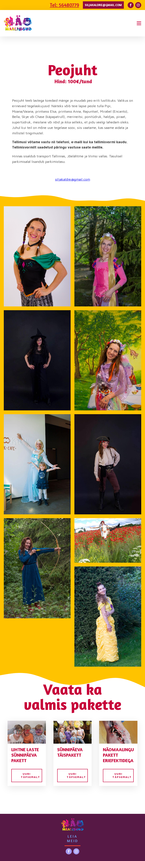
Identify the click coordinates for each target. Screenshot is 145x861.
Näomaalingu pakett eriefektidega (118, 755)
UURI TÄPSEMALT (30, 775)
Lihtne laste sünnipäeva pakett (25, 755)
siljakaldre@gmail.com (103, 5)
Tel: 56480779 (64, 5)
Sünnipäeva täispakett (70, 752)
